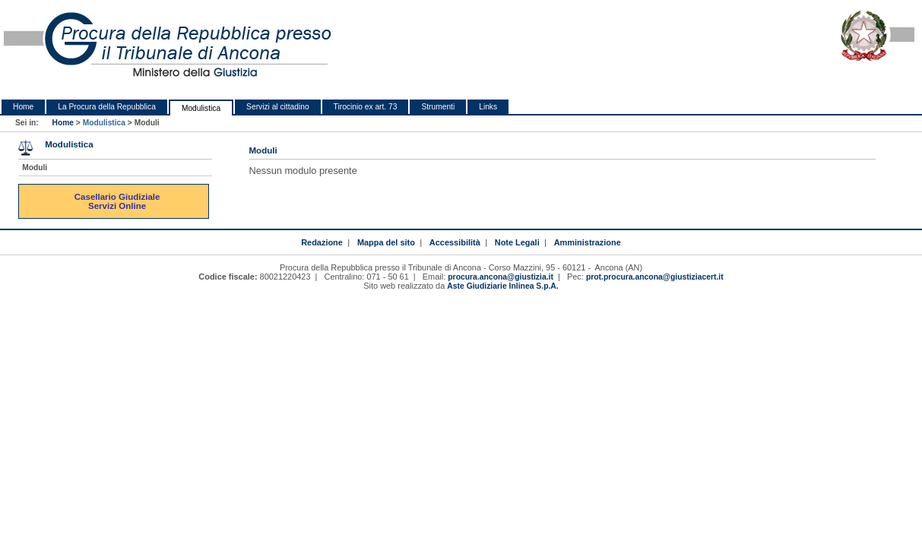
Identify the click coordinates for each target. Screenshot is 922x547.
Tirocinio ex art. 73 (366, 107)
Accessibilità (454, 242)
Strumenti (438, 107)
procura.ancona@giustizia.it (500, 277)
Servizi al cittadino (277, 107)
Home (23, 107)
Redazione (322, 242)
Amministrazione (587, 242)
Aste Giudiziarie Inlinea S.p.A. (502, 286)
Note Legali (517, 242)
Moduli (34, 167)
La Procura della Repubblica (107, 107)
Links (488, 107)
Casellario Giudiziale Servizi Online (118, 201)
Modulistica (201, 108)
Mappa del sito (386, 242)
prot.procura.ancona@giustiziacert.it (655, 277)
